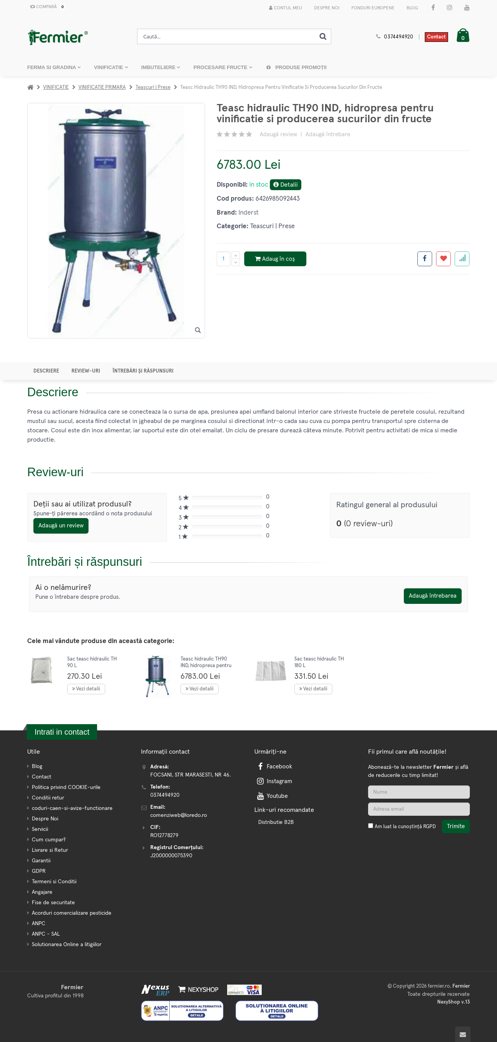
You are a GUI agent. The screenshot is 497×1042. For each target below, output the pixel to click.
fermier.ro (439, 986)
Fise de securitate (53, 902)
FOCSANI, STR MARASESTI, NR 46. (190, 775)
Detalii (285, 184)
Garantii (41, 860)
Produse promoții (296, 67)
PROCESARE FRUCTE (220, 67)
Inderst (248, 213)
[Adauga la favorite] (443, 258)
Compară (46, 7)
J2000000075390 (171, 855)
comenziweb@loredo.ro (178, 815)
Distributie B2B (276, 822)
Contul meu (285, 7)
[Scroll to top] (463, 1034)
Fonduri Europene (372, 8)
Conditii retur (48, 798)
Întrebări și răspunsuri (143, 371)
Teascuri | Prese (153, 87)
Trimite (456, 826)
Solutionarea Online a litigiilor (66, 944)
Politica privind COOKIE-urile (66, 787)
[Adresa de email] (419, 809)
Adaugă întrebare (328, 134)
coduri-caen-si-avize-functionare (72, 808)
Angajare (42, 892)
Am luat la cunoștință (405, 826)
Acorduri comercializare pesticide (71, 913)
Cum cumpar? (49, 840)
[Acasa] (30, 87)
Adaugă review (278, 134)
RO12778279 (164, 835)
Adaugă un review (60, 526)
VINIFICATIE (109, 67)
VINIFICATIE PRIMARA (102, 87)
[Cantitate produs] (223, 258)
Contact (436, 37)
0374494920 (399, 37)
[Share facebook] (424, 258)
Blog (412, 8)
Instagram (273, 781)
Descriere (46, 371)
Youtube (271, 796)
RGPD (429, 826)
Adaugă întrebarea (433, 596)
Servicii (40, 829)
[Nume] (419, 792)
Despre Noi (326, 8)
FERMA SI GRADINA (52, 67)
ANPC (38, 923)
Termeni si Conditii (54, 881)
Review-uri (85, 371)
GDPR (39, 871)
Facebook (273, 767)
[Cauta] (323, 36)
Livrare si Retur (50, 850)
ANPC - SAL (46, 934)
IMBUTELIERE (159, 67)
